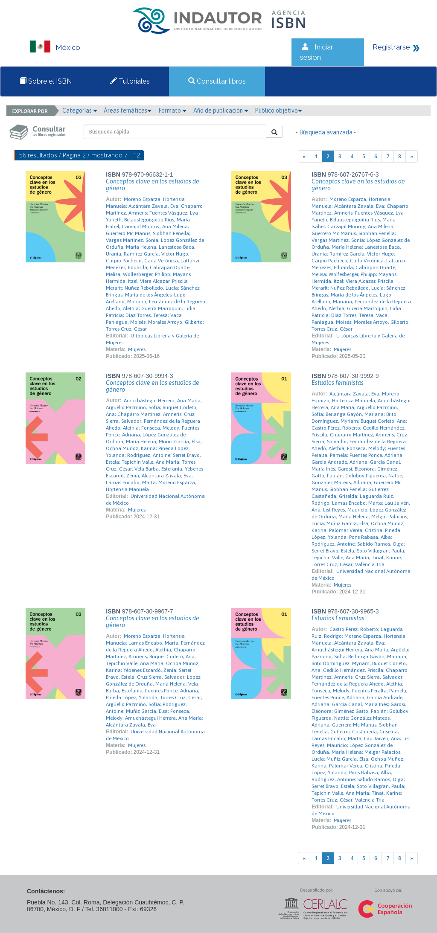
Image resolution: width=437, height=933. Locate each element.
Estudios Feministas (338, 618)
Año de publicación (220, 110)
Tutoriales (130, 81)
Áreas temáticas (127, 110)
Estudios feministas (338, 382)
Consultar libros (217, 81)
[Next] (411, 156)
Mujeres (137, 349)
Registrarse (391, 47)
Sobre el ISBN (46, 81)
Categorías (79, 110)
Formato (172, 110)
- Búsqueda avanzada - (326, 132)
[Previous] (304, 156)
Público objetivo (278, 110)
